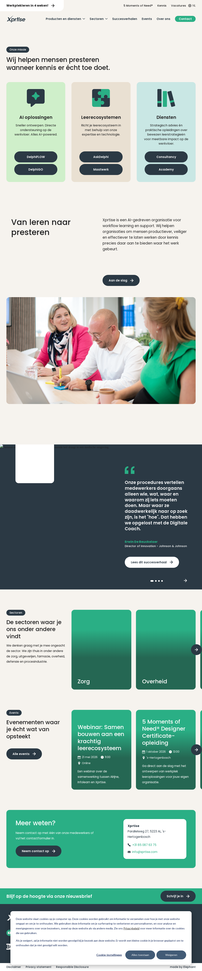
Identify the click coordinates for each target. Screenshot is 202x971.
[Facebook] (9, 933)
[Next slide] (185, 581)
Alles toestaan (140, 954)
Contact (185, 19)
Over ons (163, 19)
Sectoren (97, 19)
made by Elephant (183, 967)
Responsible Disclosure (72, 967)
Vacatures (178, 6)
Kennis (161, 6)
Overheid (154, 681)
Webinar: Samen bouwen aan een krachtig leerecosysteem (101, 737)
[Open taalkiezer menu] (192, 5)
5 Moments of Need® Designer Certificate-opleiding (163, 732)
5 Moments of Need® (138, 6)
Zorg (84, 681)
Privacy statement (38, 967)
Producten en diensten (63, 19)
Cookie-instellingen (109, 954)
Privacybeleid (131, 928)
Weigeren (171, 954)
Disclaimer (13, 967)
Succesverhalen (124, 19)
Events (147, 19)
